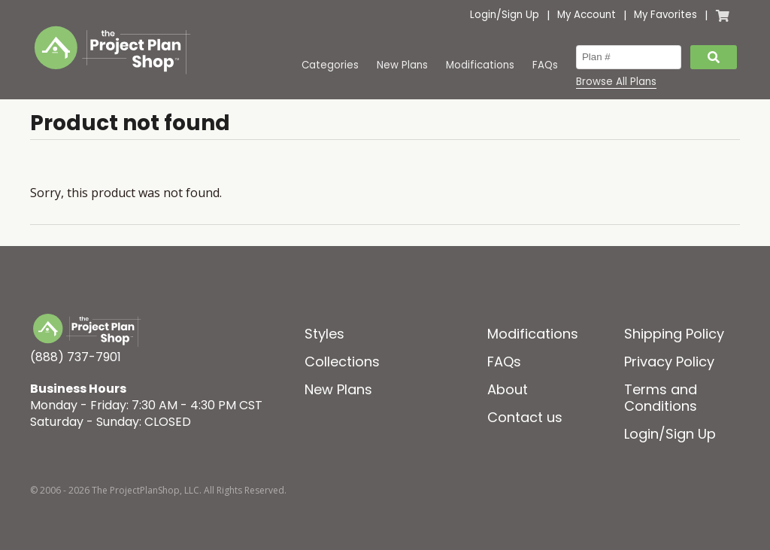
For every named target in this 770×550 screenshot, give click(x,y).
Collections (342, 361)
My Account (586, 15)
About (507, 389)
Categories (330, 65)
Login (483, 15)
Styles (324, 333)
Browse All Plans (616, 82)
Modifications (480, 65)
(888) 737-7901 (75, 357)
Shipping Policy (674, 333)
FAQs (545, 65)
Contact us (524, 417)
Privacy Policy (669, 361)
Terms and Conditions (660, 397)
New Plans (402, 65)
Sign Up (520, 15)
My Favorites (665, 15)
